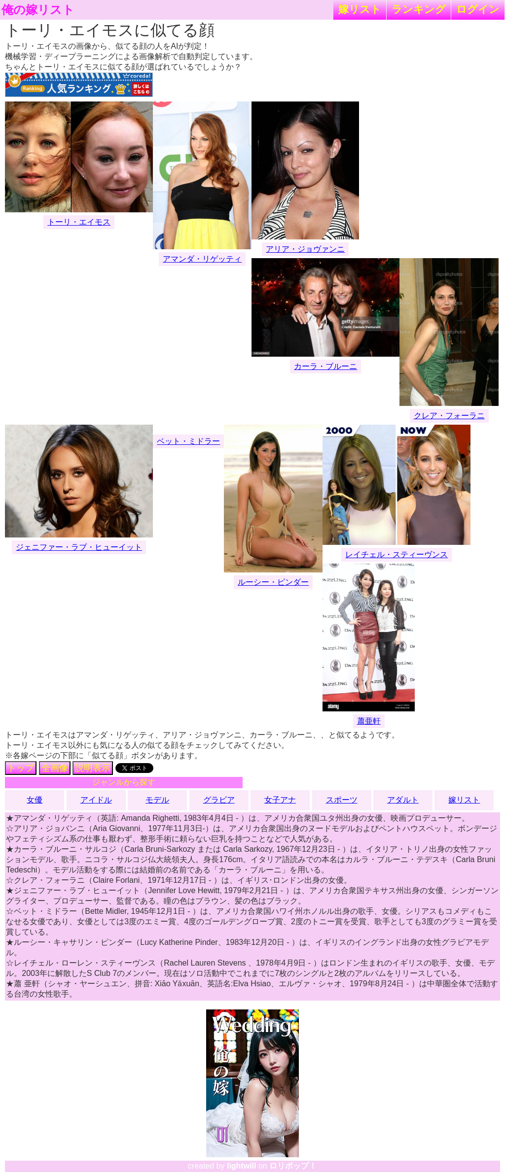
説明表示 (92, 768)
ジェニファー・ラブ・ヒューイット (79, 547)
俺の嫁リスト (37, 9)
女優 (34, 800)
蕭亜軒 (369, 721)
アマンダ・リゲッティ (202, 259)
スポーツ (342, 800)
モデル (157, 800)
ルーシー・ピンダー (273, 582)
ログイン (478, 9)
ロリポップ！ (293, 1166)
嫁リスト (359, 9)
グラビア (219, 800)
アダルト (403, 800)
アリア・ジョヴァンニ (305, 249)
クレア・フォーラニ (449, 415)
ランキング (419, 9)
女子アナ (280, 800)
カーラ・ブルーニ (325, 366)
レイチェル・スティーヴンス (396, 554)
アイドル (96, 800)
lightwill (241, 1166)
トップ (20, 768)
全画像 (54, 768)
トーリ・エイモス (78, 222)
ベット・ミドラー (188, 441)
